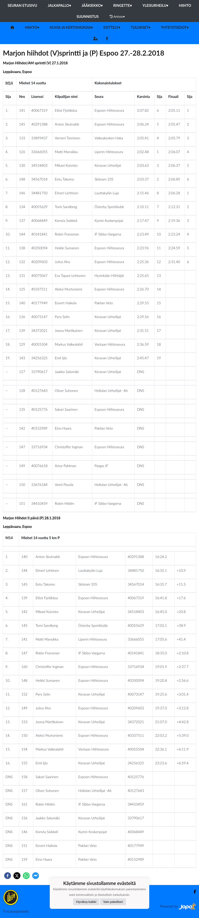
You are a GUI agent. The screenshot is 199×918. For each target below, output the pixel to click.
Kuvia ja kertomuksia (71, 27)
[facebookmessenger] (35, 875)
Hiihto (185, 5)
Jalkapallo (59, 5)
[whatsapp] (26, 875)
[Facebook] (107, 38)
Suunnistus (88, 16)
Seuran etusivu (22, 5)
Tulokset (140, 27)
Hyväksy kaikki (86, 901)
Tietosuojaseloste (16, 911)
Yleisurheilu (155, 5)
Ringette (122, 5)
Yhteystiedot (175, 27)
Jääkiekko (92, 5)
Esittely (111, 27)
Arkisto (117, 16)
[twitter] (16, 875)
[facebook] (7, 875)
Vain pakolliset (113, 901)
